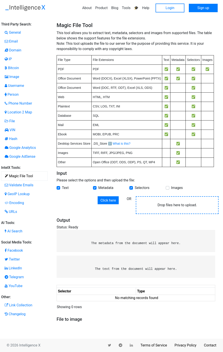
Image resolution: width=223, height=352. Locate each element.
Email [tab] (11, 41)
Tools (126, 8)
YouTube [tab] (13, 286)
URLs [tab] (11, 212)
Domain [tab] (13, 50)
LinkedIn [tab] (13, 268)
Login (170, 8)
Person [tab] (12, 94)
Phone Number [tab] (18, 103)
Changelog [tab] (15, 314)
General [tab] (13, 32)
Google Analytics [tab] (20, 148)
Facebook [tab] (14, 250)
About (87, 8)
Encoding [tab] (14, 203)
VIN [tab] (10, 130)
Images (177, 188)
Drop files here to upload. (177, 205)
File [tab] (10, 121)
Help (145, 8)
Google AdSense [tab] (20, 156)
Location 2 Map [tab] (18, 112)
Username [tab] (14, 86)
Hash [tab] (11, 139)
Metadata (105, 188)
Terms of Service (153, 345)
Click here (108, 200)
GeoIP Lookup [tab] (17, 194)
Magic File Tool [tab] (19, 176)
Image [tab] (12, 77)
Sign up (203, 8)
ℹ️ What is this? (119, 143)
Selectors (142, 188)
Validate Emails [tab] (19, 185)
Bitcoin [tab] (12, 68)
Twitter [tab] (12, 259)
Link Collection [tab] (18, 305)
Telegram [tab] (14, 277)
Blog (114, 8)
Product (101, 8)
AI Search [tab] (13, 231)
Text (65, 188)
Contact (210, 345)
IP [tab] (8, 59)
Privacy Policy (186, 345)
